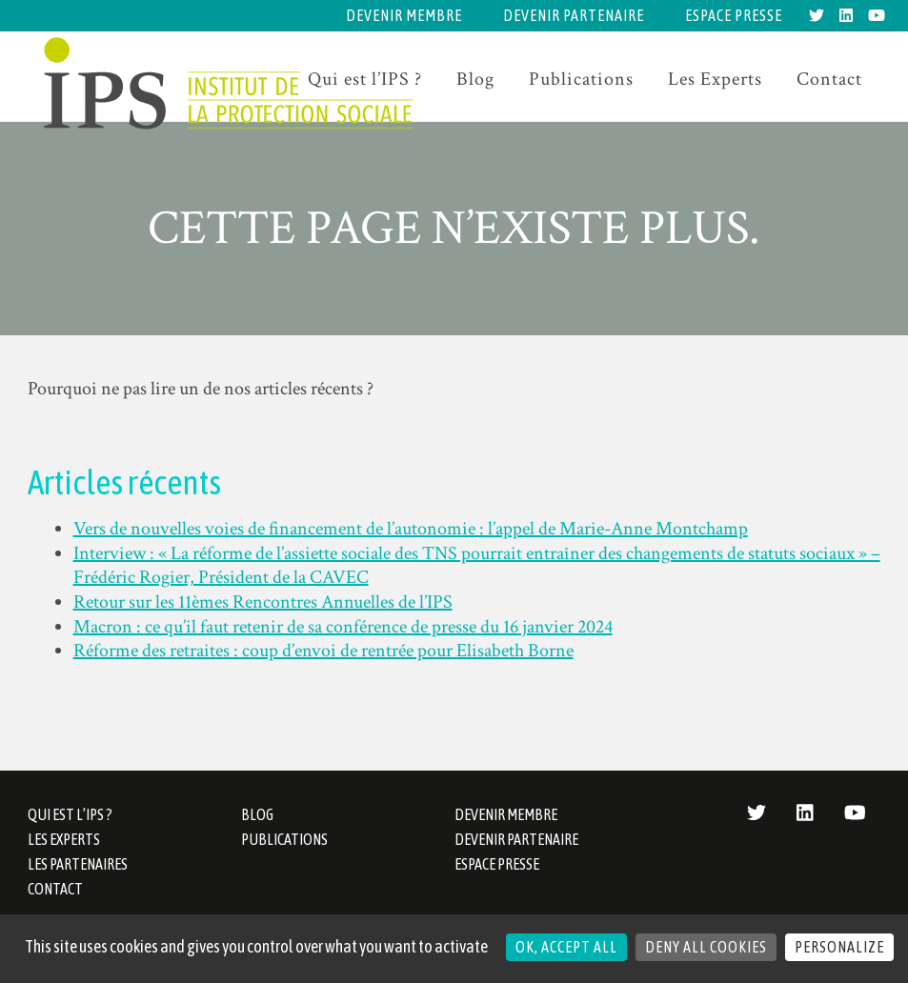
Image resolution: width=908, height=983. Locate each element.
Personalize (839, 946)
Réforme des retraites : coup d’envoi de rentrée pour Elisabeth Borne (323, 650)
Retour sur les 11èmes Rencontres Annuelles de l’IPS (263, 602)
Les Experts (715, 79)
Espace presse (733, 15)
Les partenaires (78, 864)
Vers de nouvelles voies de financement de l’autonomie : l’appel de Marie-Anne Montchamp (410, 528)
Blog (475, 79)
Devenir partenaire (573, 15)
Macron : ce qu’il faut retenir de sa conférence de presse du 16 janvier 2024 (343, 626)
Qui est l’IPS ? (70, 814)
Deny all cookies (706, 946)
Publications (581, 79)
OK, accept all (566, 946)
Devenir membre (404, 15)
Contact (829, 79)
